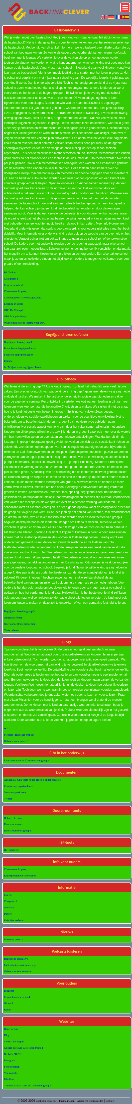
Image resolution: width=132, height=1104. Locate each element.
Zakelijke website (14, 919)
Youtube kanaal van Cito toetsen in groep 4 (28, 1085)
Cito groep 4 (11, 278)
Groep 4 (8, 1003)
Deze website (11, 1028)
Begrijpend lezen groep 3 (18, 341)
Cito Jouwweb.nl (13, 284)
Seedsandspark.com (15, 792)
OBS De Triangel (13, 310)
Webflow (9, 1079)
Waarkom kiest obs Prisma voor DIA (24, 322)
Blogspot (9, 990)
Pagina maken (67, 1100)
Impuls (8, 360)
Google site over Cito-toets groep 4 (23, 1047)
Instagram (9, 1060)
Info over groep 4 (13, 939)
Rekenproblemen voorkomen (20, 875)
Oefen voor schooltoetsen (18, 971)
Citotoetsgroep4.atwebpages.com (22, 297)
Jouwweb (9, 907)
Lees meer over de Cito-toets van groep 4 (27, 760)
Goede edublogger (14, 1041)
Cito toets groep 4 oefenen (18, 785)
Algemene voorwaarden (90, 1100)
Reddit (7, 1009)
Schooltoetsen (12, 1066)
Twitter (8, 798)
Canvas (8, 894)
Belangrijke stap (13, 817)
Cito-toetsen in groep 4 (16, 291)
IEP (6, 728)
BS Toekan (10, 272)
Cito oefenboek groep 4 (17, 996)
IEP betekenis (11, 849)
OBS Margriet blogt (15, 316)
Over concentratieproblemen (20, 623)
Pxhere (8, 913)
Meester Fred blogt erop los (19, 734)
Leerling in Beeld (13, 303)
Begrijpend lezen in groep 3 (19, 611)
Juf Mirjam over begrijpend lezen (22, 367)
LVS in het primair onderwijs (20, 964)
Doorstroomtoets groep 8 (18, 830)
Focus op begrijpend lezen (18, 354)
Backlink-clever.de (46, 1100)
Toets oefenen (11, 630)
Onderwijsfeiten (13, 617)
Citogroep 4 (10, 901)
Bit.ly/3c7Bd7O (13, 1053)
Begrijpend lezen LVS (16, 958)
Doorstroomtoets (13, 824)
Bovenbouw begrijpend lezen (20, 348)
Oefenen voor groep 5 (16, 740)
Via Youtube (11, 1072)
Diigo (7, 1035)
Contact (110, 1100)
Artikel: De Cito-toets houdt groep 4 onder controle (32, 779)
